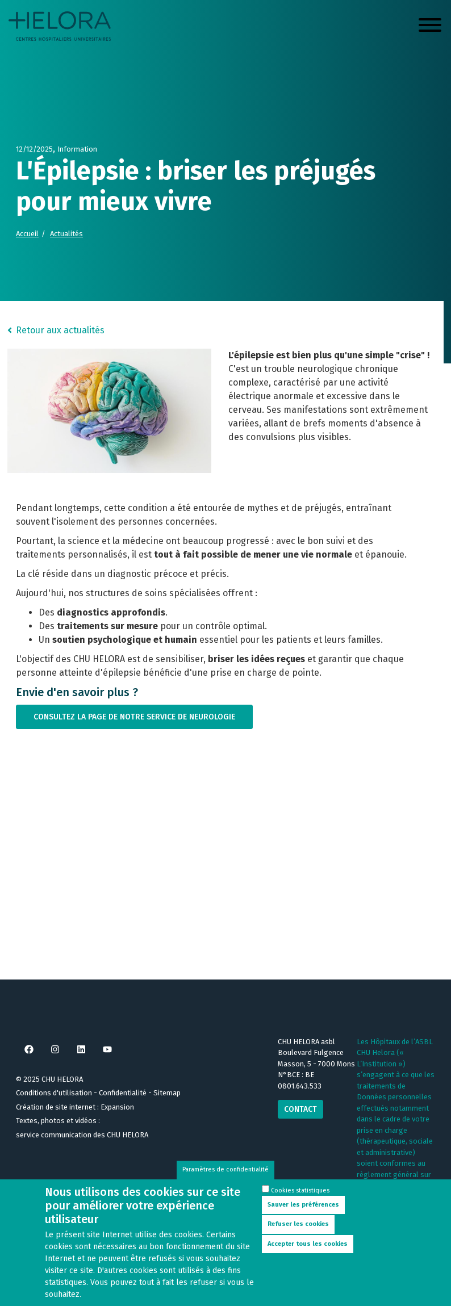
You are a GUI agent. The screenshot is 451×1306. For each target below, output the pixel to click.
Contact (300, 1109)
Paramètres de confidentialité (225, 1169)
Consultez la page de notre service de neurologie (134, 717)
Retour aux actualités (60, 330)
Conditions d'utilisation (54, 1093)
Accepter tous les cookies (308, 1244)
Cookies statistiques (300, 1190)
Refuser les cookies (298, 1224)
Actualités (66, 233)
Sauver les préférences (303, 1204)
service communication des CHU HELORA (82, 1135)
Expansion (117, 1107)
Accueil (27, 233)
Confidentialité (123, 1093)
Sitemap (167, 1093)
